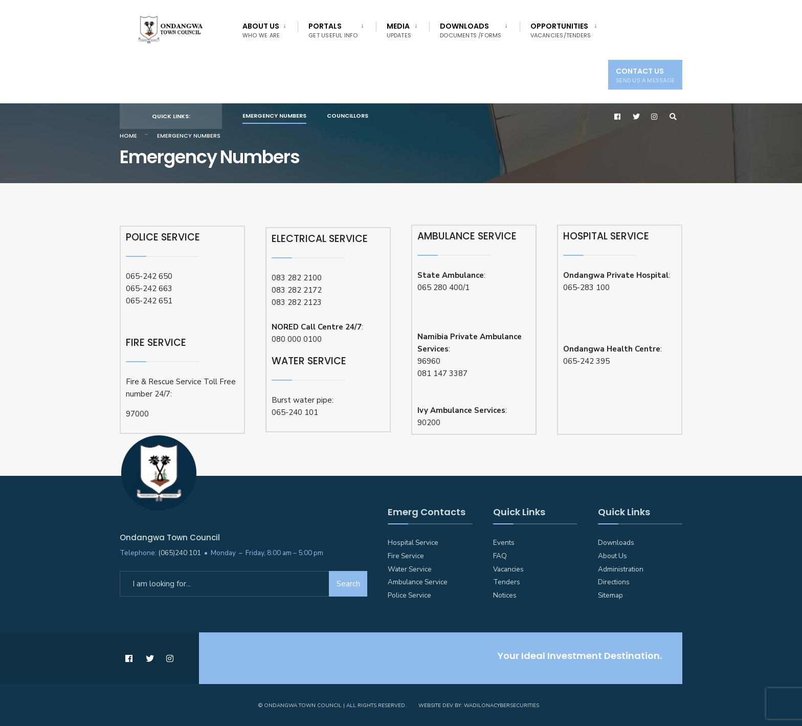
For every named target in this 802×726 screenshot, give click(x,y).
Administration (620, 569)
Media (399, 30)
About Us (261, 30)
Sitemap (610, 595)
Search (348, 584)
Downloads (471, 30)
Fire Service (406, 556)
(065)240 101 (179, 553)
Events (504, 542)
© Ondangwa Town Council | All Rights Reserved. (332, 705)
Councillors (347, 116)
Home (128, 135)
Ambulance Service (418, 582)
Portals (333, 30)
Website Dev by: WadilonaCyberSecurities (478, 705)
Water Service (410, 569)
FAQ (500, 556)
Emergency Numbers (274, 116)
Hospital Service (413, 542)
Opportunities (560, 30)
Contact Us (645, 75)
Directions (614, 582)
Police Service (409, 595)
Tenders (506, 582)
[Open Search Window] (673, 116)
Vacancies (508, 569)
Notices (505, 595)
